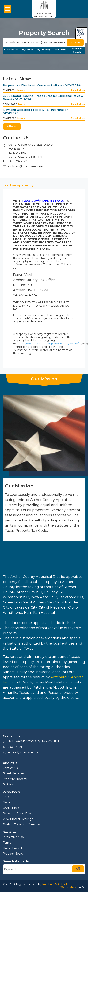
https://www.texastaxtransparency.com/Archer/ (48, 343)
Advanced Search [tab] (76, 50)
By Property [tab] (43, 49)
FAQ (6, 797)
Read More (78, 90)
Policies (8, 784)
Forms (7, 842)
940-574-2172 (16, 747)
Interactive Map (13, 837)
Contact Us (10, 768)
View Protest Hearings (18, 819)
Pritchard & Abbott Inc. (57, 884)
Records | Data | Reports (19, 813)
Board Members (14, 773)
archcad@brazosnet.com (26, 166)
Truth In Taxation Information (22, 824)
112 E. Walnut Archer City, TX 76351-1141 (33, 741)
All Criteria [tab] (60, 49)
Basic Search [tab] (11, 49)
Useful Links (11, 808)
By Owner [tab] (27, 49)
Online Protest (12, 848)
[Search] (44, 42)
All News (12, 126)
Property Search (14, 853)
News (21, 90)
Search (75, 42)
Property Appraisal (15, 779)
